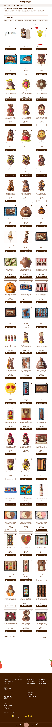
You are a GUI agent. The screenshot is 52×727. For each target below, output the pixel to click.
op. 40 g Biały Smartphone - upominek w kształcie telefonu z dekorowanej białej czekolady (10, 548)
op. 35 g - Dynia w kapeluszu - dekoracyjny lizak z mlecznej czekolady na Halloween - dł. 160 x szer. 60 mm (41, 219)
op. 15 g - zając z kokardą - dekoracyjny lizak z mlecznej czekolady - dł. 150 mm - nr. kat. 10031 (26, 169)
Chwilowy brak (26, 74)
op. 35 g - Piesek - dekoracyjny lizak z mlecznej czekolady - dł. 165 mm (41, 118)
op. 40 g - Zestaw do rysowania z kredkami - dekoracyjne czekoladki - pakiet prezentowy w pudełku (41, 472)
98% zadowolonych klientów (19, 715)
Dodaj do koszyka (10, 49)
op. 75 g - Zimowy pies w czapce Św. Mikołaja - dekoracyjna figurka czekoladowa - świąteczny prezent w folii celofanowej (10, 143)
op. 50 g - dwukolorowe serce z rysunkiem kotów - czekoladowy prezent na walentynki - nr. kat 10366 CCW (26, 523)
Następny (47, 637)
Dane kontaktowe (30, 685)
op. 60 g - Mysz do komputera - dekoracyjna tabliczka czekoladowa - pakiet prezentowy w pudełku (26, 67)
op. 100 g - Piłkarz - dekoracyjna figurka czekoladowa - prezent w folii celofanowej (26, 245)
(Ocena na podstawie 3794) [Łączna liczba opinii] (15, 717)
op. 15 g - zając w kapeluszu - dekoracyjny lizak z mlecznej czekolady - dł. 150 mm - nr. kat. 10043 (10, 169)
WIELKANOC (35, 20)
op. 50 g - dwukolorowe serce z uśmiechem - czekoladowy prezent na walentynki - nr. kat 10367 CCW (10, 523)
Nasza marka (29, 694)
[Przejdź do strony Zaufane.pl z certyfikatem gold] (12, 715)
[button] (32, 725)
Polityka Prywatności (31, 679)
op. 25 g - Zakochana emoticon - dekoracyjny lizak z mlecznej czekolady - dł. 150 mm (10, 396)
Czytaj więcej (6, 13)
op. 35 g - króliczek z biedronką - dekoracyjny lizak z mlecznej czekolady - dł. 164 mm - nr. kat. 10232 (41, 169)
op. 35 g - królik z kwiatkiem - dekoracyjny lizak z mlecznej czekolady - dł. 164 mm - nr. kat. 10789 (25, 346)
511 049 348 (9, 692)
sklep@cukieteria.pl (8, 708)
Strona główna (7, 5)
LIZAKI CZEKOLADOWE (19, 20)
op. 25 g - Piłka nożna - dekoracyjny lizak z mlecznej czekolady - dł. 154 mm (41, 93)
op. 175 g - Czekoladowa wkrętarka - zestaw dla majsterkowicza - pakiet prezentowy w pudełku (26, 320)
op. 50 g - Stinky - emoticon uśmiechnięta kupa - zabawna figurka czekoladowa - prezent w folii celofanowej (41, 371)
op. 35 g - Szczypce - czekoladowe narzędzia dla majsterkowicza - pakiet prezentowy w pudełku (41, 422)
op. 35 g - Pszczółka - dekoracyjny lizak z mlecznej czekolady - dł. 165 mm (26, 472)
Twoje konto (42, 676)
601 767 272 (9, 688)
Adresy (40, 686)
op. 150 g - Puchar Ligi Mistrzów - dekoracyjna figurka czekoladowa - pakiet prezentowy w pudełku (26, 422)
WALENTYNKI (47, 20)
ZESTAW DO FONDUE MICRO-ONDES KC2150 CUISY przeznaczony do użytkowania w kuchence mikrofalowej (41, 41)
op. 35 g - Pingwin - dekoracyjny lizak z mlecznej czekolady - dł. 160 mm (10, 599)
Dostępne (43, 24)
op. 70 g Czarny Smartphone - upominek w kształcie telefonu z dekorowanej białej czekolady (26, 599)
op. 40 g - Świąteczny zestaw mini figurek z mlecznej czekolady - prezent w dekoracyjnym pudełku (10, 498)
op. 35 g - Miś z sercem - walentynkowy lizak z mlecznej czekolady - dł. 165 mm (10, 118)
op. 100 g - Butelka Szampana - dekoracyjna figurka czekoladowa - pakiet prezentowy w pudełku (41, 498)
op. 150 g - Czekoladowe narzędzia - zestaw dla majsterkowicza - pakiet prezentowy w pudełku (41, 320)
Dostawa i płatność (31, 683)
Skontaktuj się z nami (31, 687)
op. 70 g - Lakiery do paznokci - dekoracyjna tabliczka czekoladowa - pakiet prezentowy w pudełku (41, 295)
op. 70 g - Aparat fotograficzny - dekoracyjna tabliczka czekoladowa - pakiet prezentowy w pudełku (10, 219)
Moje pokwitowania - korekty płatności (43, 684)
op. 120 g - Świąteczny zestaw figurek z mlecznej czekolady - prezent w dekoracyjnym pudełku (26, 295)
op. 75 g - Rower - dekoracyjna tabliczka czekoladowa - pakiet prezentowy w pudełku (10, 320)
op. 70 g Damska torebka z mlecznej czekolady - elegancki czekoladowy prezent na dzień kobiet (41, 624)
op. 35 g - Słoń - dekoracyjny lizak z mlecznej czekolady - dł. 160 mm (41, 574)
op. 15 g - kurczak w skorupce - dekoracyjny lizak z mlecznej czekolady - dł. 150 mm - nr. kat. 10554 (41, 143)
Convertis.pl (40, 720)
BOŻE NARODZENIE (28, 20)
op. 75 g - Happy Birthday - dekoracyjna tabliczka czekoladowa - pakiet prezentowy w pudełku (41, 396)
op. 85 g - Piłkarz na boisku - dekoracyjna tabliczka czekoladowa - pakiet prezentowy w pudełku (41, 245)
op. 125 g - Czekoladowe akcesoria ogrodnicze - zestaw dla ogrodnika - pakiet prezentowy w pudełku (10, 574)
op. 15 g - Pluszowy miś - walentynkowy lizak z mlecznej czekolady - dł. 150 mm (41, 67)
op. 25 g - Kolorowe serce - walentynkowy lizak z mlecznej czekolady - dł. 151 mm (26, 548)
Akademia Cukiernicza (31, 696)
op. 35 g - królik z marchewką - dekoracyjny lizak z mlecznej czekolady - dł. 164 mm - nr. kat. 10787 (25, 194)
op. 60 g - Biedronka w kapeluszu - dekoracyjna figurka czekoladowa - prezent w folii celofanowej (26, 447)
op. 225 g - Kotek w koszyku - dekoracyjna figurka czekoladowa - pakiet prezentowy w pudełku (41, 447)
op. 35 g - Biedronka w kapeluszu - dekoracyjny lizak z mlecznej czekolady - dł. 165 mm (10, 447)
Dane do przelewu (30, 692)
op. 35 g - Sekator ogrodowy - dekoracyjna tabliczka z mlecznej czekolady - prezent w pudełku (26, 574)
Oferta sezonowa (18, 679)
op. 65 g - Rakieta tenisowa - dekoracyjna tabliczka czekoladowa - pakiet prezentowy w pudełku (10, 270)
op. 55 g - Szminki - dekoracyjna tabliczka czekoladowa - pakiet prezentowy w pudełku (41, 270)
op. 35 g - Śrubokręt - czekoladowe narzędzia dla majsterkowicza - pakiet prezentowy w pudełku (26, 396)
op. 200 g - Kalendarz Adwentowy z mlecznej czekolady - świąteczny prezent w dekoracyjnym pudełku (41, 599)
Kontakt (6, 676)
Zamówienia (41, 681)
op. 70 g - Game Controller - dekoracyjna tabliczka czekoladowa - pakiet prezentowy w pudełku (10, 67)
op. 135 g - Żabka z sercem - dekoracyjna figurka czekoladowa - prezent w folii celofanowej (26, 143)
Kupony (40, 689)
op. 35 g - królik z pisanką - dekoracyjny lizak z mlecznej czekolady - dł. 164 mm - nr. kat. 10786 (10, 194)
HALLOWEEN (41, 20)
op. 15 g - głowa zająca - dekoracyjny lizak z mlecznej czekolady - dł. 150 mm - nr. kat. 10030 (26, 624)
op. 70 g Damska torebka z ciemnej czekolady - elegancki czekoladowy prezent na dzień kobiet (10, 624)
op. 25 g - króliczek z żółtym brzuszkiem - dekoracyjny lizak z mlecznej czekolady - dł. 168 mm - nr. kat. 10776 (41, 346)
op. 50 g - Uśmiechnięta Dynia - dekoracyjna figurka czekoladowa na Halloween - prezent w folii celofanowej (26, 219)
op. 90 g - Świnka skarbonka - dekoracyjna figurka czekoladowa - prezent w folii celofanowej (26, 270)
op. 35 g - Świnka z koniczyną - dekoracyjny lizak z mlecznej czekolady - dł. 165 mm (10, 472)
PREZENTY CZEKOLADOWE (8, 20)
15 (45, 637)
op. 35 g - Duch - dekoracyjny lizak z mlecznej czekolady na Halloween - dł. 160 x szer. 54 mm (10, 245)
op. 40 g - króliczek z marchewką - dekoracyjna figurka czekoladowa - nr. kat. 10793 (10, 371)
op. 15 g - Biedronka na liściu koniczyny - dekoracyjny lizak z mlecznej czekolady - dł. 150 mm (26, 93)
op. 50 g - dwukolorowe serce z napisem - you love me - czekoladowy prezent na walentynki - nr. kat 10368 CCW (41, 523)
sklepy (28, 690)
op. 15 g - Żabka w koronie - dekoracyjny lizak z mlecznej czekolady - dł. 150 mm (10, 93)
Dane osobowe (42, 679)
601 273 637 (9, 697)
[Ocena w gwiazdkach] (28, 716)
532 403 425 (9, 702)
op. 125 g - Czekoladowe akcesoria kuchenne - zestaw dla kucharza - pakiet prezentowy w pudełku (41, 548)
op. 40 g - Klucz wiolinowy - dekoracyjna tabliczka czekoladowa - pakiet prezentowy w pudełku (26, 371)
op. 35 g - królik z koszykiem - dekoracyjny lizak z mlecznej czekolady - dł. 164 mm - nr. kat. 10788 (41, 194)
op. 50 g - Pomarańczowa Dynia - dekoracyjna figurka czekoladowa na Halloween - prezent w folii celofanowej (10, 295)
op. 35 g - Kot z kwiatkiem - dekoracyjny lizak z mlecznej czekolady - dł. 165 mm (26, 118)
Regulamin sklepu (30, 681)
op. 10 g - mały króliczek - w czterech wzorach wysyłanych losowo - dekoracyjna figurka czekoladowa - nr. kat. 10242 (10, 346)
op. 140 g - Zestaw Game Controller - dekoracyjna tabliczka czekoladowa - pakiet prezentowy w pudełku (26, 498)
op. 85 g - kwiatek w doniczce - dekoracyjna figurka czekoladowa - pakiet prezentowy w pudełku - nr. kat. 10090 (10, 422)
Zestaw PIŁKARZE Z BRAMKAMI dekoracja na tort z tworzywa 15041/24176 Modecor (10, 41)
